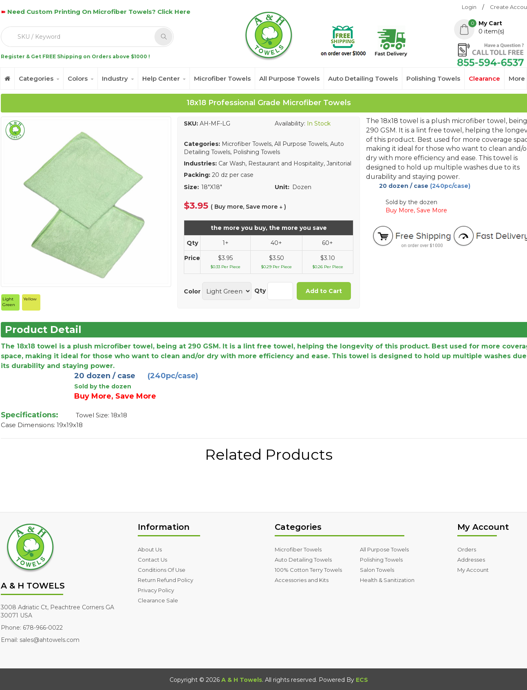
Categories (36, 78)
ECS (362, 679)
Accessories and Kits (302, 580)
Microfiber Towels (222, 78)
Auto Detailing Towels (363, 78)
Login (469, 7)
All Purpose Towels (289, 78)
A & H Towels (241, 679)
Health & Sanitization (387, 580)
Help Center (161, 78)
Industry (115, 78)
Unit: (282, 187)
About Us (150, 549)
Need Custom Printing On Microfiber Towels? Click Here (98, 11)
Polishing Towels (433, 78)
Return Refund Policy (165, 580)
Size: (191, 187)
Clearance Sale (158, 600)
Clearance (484, 78)
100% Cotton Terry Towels (308, 570)
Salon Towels (377, 570)
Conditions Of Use (161, 570)
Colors (78, 78)
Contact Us (152, 559)
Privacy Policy (156, 590)
